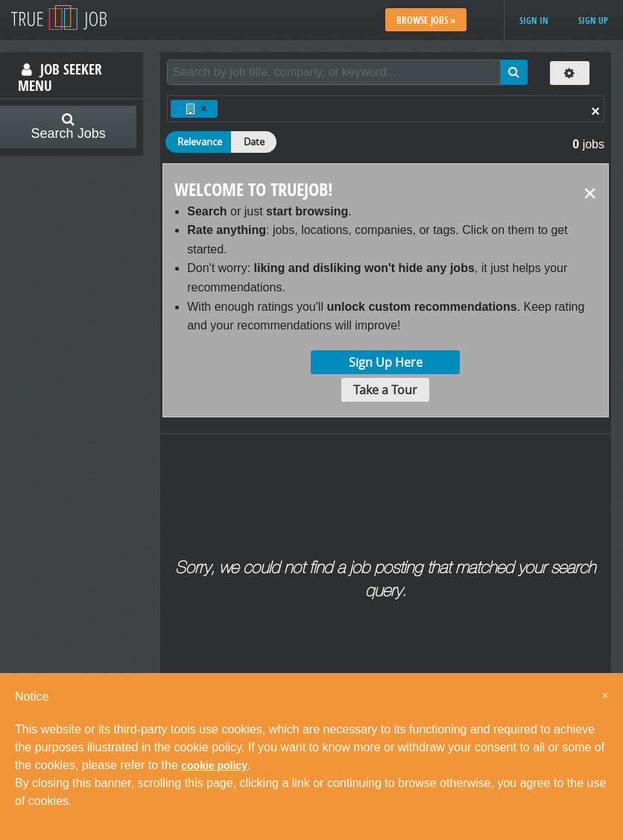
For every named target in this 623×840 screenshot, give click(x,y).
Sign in (533, 20)
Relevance (199, 141)
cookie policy (214, 765)
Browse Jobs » (425, 20)
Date (254, 141)
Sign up (593, 20)
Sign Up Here (386, 362)
